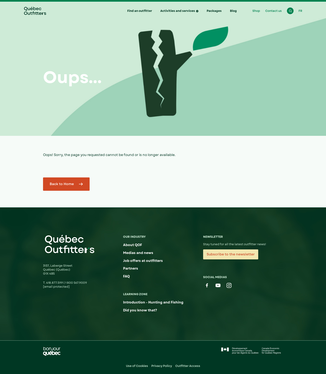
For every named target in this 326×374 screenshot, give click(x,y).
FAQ (126, 276)
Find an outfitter (139, 11)
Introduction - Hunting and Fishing (153, 302)
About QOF (132, 245)
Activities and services (177, 11)
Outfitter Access (187, 366)
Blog (233, 11)
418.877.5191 (55, 283)
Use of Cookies (137, 366)
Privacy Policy (161, 366)
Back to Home (62, 184)
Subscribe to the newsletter (231, 254)
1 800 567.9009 (76, 283)
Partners (130, 268)
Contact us (273, 11)
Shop (256, 11)
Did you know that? (140, 310)
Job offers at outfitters (143, 260)
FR (300, 11)
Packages (214, 11)
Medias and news (138, 252)
